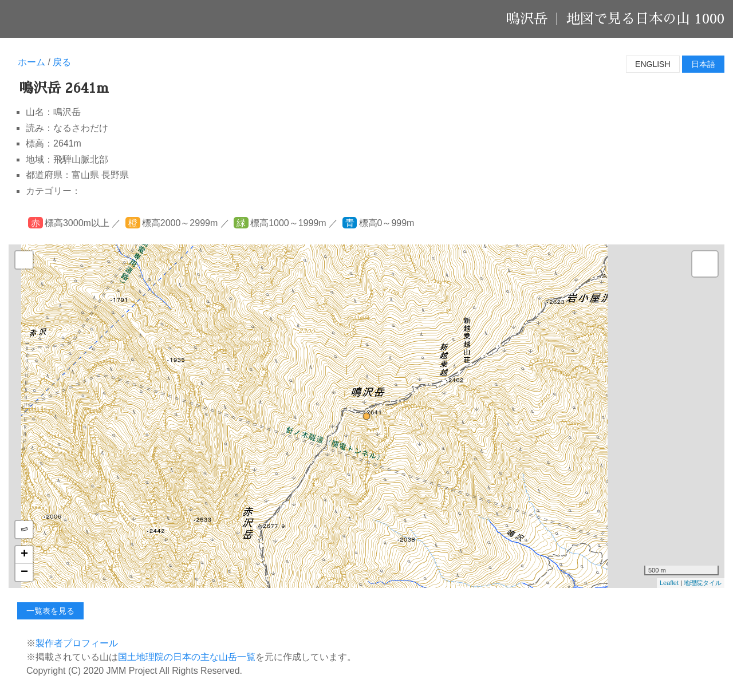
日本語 (703, 64)
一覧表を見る (50, 610)
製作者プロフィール (77, 643)
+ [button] (24, 554)
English (652, 64)
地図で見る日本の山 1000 (645, 19)
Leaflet (669, 582)
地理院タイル (703, 582)
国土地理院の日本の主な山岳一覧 (186, 657)
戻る (62, 62)
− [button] (24, 572)
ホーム (31, 62)
